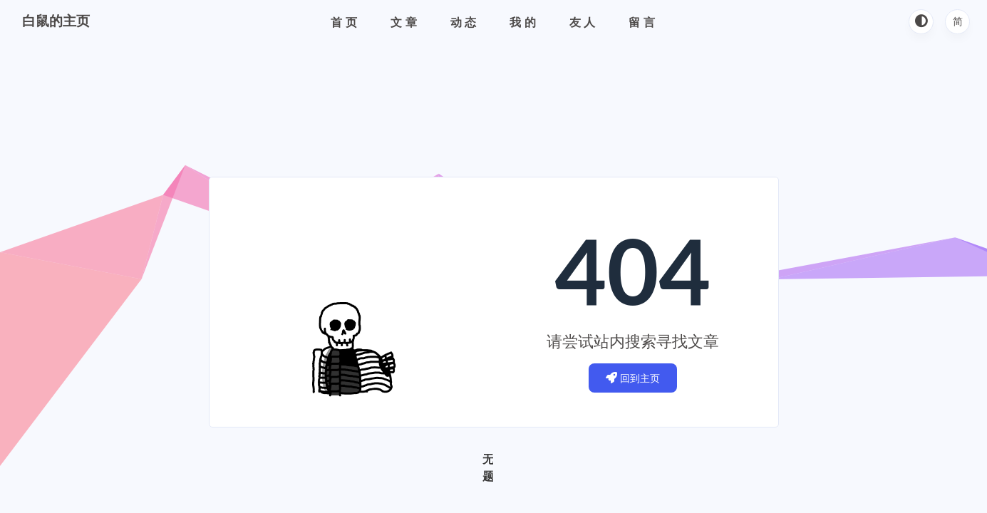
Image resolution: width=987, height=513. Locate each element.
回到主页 (633, 378)
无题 (488, 467)
